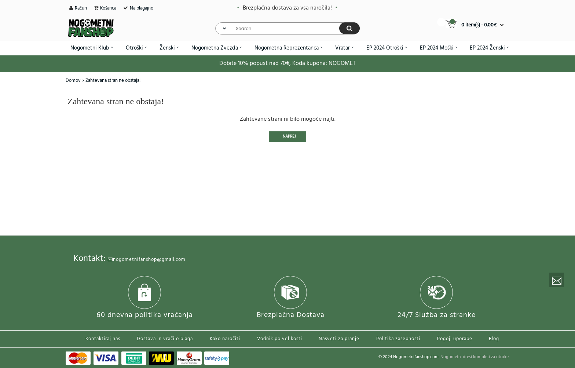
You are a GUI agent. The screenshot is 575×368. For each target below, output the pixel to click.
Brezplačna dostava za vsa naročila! (287, 8)
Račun (81, 8)
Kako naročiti (225, 338)
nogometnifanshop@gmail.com (147, 259)
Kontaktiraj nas (102, 338)
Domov (73, 80)
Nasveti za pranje (339, 338)
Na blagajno (141, 8)
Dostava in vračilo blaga (165, 338)
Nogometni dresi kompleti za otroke (474, 357)
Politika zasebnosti (398, 338)
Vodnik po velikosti (279, 338)
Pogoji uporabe (454, 338)
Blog (494, 338)
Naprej (289, 136)
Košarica (108, 8)
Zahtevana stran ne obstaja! (112, 80)
